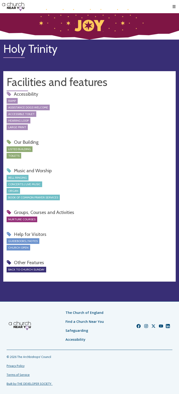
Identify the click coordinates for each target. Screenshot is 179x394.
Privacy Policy (15, 366)
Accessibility (75, 339)
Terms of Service (18, 375)
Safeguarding (76, 330)
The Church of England (84, 312)
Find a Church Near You (84, 321)
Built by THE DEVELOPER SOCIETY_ (30, 384)
